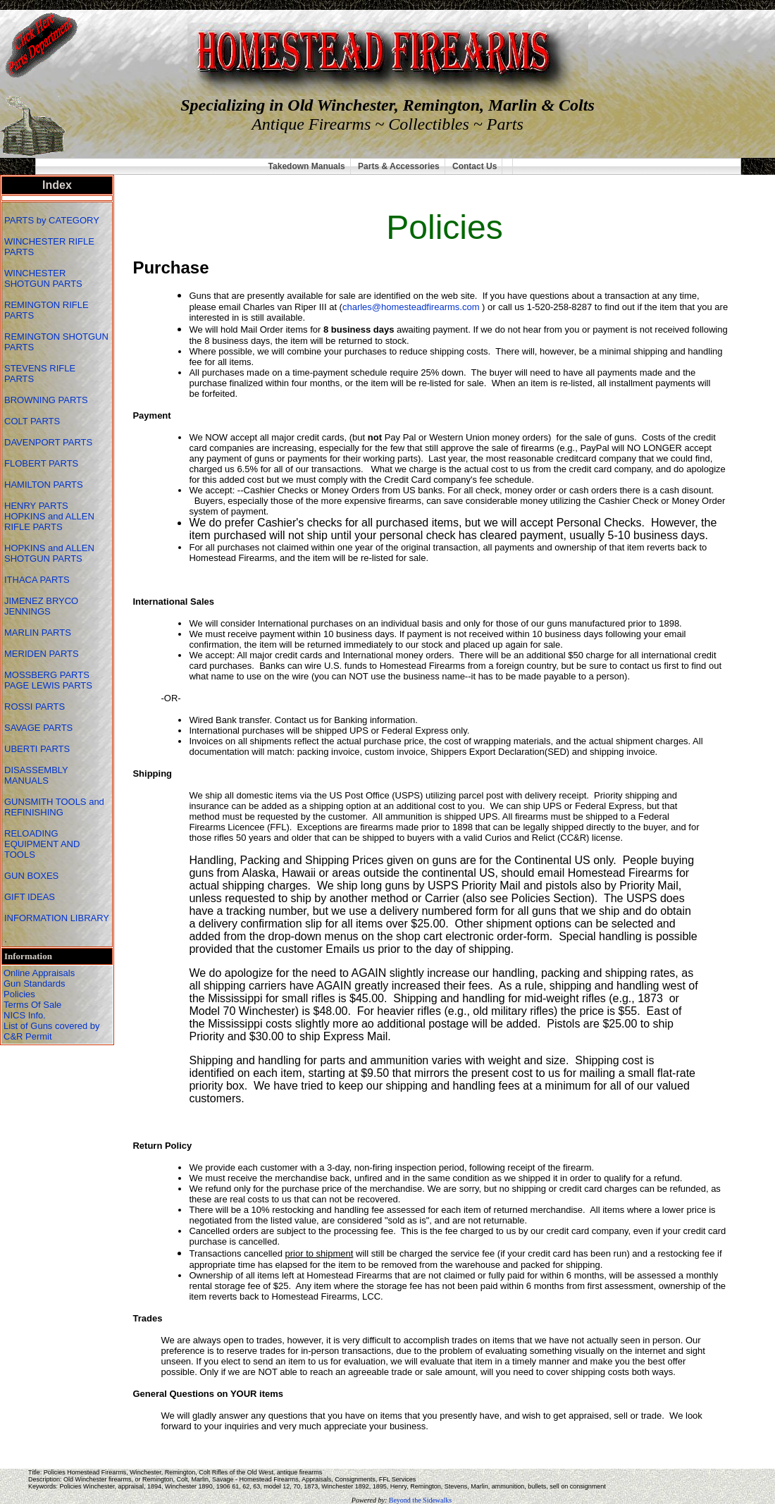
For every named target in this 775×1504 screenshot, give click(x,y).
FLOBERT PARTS (41, 463)
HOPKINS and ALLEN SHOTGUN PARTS (49, 553)
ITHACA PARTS (38, 579)
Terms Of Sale (32, 1004)
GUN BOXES (32, 875)
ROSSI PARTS (34, 706)
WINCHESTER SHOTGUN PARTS (44, 278)
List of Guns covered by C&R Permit (52, 1031)
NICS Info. (25, 1015)
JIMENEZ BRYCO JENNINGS (41, 606)
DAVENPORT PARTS (48, 442)
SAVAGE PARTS (39, 727)
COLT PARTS (32, 421)
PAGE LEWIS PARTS (49, 685)
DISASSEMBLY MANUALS (36, 775)
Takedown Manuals (306, 166)
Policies (19, 994)
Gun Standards (34, 983)
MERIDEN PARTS (42, 653)
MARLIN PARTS (38, 632)
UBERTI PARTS (38, 749)
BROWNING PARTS (46, 400)
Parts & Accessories (399, 166)
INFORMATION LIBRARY (56, 918)
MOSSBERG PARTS (46, 675)
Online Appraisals (39, 973)
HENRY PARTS (37, 505)
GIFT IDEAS (31, 897)
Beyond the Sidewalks (420, 1500)
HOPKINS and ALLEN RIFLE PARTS (49, 521)
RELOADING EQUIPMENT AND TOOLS (42, 844)
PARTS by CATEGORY (52, 220)
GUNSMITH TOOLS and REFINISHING (54, 807)
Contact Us (474, 166)
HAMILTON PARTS (43, 484)
